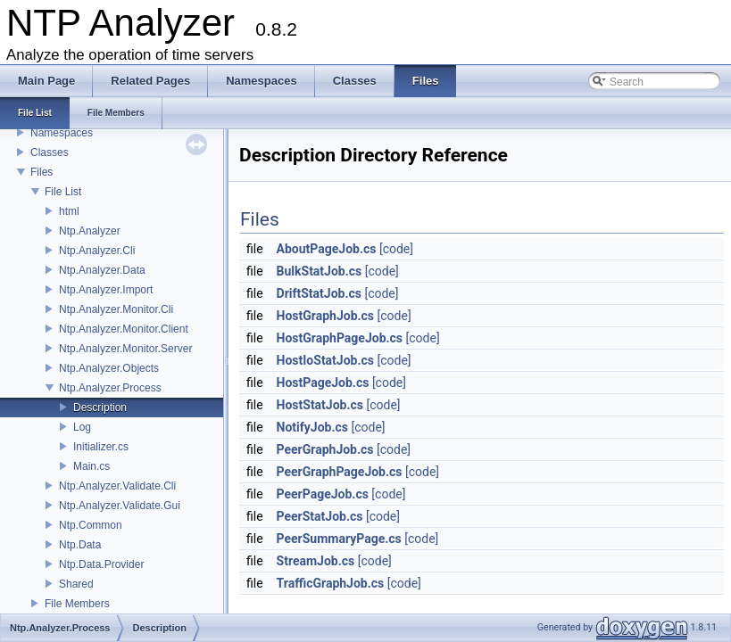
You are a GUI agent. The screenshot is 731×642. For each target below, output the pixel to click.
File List (63, 191)
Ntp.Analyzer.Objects (109, 368)
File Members (77, 603)
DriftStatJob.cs (319, 293)
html (69, 211)
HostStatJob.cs (320, 405)
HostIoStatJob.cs (325, 360)
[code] (396, 249)
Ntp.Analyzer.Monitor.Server (125, 348)
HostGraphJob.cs (326, 316)
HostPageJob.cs (323, 382)
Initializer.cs (101, 446)
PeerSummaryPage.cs (339, 538)
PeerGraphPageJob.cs (340, 472)
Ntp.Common (90, 525)
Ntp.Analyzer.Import (106, 290)
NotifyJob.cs (312, 427)
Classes (49, 152)
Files (41, 172)
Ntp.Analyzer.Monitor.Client (123, 329)
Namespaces (61, 133)
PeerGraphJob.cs (325, 449)
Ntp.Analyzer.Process (110, 388)
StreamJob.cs (316, 561)
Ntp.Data (80, 545)
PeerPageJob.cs (323, 494)
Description (100, 407)
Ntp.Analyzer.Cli (97, 250)
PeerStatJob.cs (320, 516)
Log (82, 427)
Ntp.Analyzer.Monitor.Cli (116, 309)
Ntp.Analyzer (89, 231)
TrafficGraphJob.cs (331, 583)
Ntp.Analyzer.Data (102, 270)
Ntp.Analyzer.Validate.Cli (117, 486)
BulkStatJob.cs (319, 271)
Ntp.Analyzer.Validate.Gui (119, 505)
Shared (76, 584)
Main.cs (91, 466)
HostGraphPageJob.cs (340, 338)
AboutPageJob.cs (327, 249)
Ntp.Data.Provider (101, 564)
